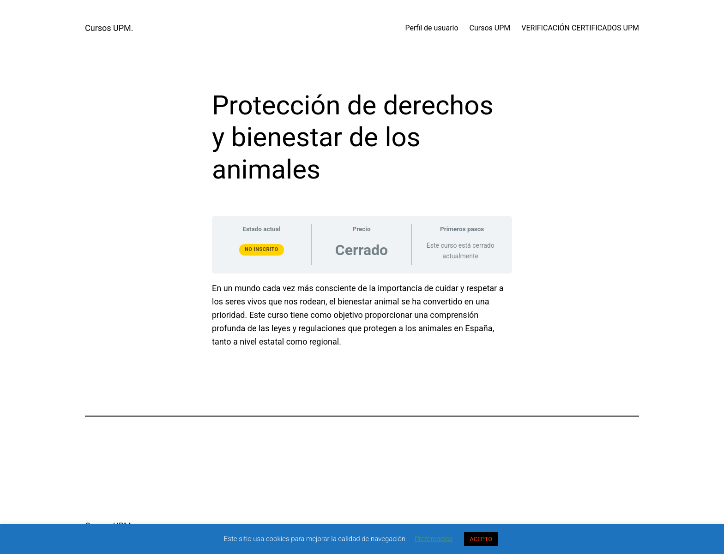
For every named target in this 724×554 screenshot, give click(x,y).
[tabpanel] (362, 315)
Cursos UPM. (109, 28)
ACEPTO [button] (481, 539)
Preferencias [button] (433, 539)
